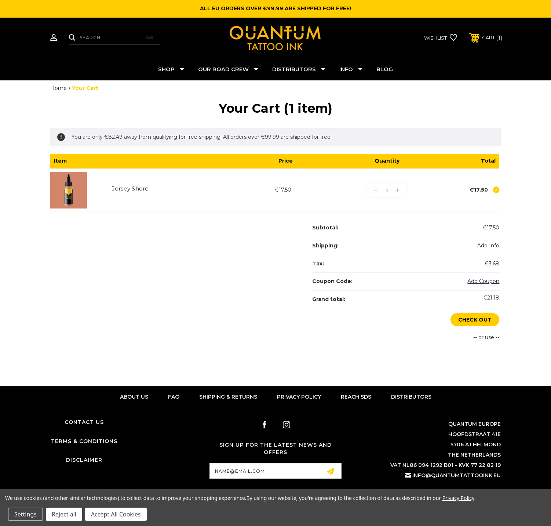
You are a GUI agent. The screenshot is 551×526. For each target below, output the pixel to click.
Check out (475, 319)
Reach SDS (356, 396)
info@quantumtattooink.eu (456, 475)
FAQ (173, 396)
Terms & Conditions (84, 441)
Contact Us (84, 422)
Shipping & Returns (228, 396)
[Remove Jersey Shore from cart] (496, 189)
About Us (134, 396)
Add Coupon (483, 281)
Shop (171, 69)
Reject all (64, 514)
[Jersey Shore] (386, 190)
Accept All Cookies (116, 514)
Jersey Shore (130, 188)
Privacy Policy (299, 396)
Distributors (298, 69)
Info (350, 69)
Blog (384, 69)
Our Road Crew (228, 69)
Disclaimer (84, 460)
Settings (25, 514)
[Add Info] (488, 246)
